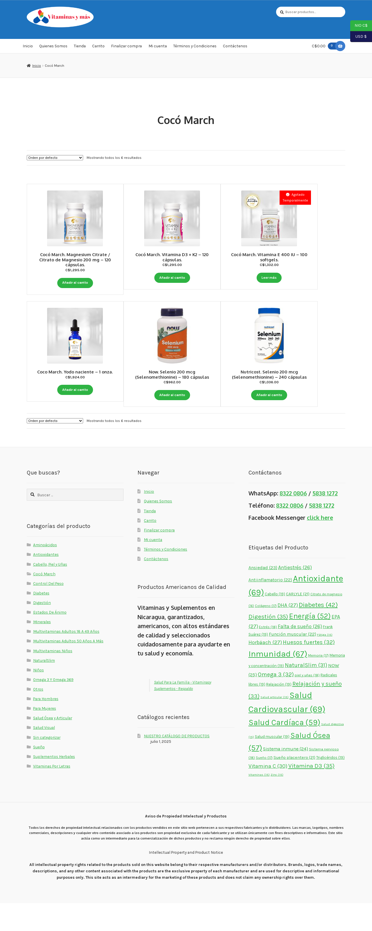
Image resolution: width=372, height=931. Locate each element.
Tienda (80, 47)
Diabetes (41, 620)
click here (320, 545)
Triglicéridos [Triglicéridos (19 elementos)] (330, 785)
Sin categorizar (46, 765)
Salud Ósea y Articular (52, 745)
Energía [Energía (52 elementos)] (310, 644)
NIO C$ (359, 25)
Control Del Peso (48, 611)
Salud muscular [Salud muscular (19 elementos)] (272, 764)
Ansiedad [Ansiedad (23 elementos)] (262, 595)
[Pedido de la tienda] (55, 159)
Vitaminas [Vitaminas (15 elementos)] (259, 802)
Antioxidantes (46, 582)
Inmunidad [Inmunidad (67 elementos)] (277, 681)
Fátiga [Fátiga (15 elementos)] (324, 662)
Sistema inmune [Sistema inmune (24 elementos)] (285, 776)
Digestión (42, 630)
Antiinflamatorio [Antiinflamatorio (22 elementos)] (270, 607)
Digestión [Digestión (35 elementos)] (268, 644)
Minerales (42, 649)
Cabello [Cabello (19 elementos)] (275, 621)
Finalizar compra (126, 47)
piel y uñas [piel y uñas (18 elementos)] (307, 702)
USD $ (358, 36)
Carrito (98, 47)
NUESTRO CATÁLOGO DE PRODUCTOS (177, 763)
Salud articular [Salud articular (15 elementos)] (274, 725)
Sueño (39, 774)
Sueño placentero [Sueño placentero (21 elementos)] (294, 785)
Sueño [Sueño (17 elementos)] (264, 785)
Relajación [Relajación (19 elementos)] (278, 712)
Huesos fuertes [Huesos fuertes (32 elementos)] (309, 670)
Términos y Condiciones (195, 47)
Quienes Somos (53, 47)
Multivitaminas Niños (52, 678)
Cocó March (44, 601)
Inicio (28, 47)
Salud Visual (44, 755)
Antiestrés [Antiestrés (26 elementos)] (295, 595)
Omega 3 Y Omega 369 (53, 707)
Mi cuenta (158, 47)
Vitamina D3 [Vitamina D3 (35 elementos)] (311, 793)
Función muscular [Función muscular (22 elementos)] (292, 661)
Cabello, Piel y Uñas (50, 591)
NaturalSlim (44, 688)
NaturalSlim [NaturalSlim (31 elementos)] (306, 693)
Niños (38, 697)
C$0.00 (325, 47)
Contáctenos (235, 47)
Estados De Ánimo (50, 640)
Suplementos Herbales (54, 784)
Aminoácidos (45, 572)
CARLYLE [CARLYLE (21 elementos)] (298, 621)
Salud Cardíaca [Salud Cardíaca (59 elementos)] (284, 750)
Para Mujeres (44, 736)
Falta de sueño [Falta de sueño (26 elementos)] (300, 654)
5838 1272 (325, 521)
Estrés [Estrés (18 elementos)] (268, 654)
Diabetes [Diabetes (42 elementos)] (318, 633)
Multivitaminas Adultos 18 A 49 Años (66, 659)
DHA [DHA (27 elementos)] (288, 633)
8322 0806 (293, 521)
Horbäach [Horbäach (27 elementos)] (265, 670)
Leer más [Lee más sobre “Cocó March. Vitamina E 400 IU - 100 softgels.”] (297, 278)
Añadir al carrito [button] (74, 283)
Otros (38, 717)
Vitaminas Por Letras (51, 793)
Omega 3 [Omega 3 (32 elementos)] (276, 702)
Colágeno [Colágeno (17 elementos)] (266, 634)
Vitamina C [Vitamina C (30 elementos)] (267, 793)
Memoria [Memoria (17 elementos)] (318, 683)
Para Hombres (45, 726)
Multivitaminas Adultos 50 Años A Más (68, 668)
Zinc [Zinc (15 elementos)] (277, 802)
